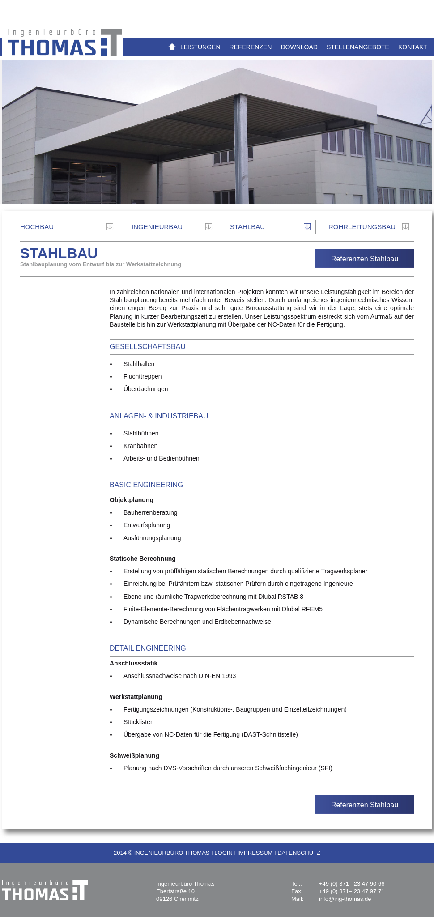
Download (299, 47)
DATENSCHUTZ (298, 852)
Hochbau (37, 226)
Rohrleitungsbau (362, 226)
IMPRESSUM (255, 852)
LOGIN (223, 852)
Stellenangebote (358, 47)
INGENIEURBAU (157, 226)
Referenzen (251, 47)
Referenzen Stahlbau (364, 259)
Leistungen (200, 47)
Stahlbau (247, 226)
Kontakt (412, 47)
